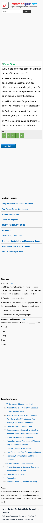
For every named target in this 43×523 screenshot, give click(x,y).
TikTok (31, 516)
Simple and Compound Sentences (20, 463)
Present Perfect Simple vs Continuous (22, 434)
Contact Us (12, 509)
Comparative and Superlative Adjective (22, 430)
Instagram (23, 516)
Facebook (14, 516)
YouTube (5, 519)
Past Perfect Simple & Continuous (15, 209)
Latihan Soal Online (25, 519)
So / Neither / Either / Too (12, 236)
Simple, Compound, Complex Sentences (22, 467)
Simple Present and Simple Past (19, 437)
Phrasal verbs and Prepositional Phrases (23, 441)
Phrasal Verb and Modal (16, 471)
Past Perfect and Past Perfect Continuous (23, 452)
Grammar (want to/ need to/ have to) (21, 482)
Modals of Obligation (10, 220)
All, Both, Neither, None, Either (18, 448)
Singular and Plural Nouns (17, 445)
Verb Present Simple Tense (12, 252)
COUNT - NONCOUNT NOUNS (13, 225)
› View (10, 283)
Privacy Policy (34, 509)
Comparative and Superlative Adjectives (17, 204)
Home (4, 509)
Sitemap (6, 512)
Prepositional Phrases (15, 474)
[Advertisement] (21, 37)
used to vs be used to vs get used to (16, 246)
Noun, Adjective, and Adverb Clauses (21, 415)
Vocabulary (6, 230)
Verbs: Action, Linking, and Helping (20, 404)
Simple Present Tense (15, 411)
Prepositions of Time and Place (19, 426)
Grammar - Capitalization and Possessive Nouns (21, 241)
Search (27, 11)
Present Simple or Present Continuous (22, 408)
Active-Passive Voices (10, 214)
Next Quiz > (8, 146)
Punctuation (11, 478)
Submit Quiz (23, 509)
